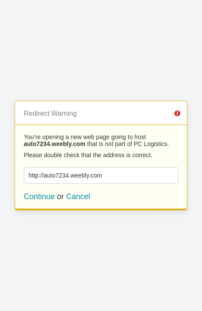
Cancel (78, 196)
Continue (39, 196)
